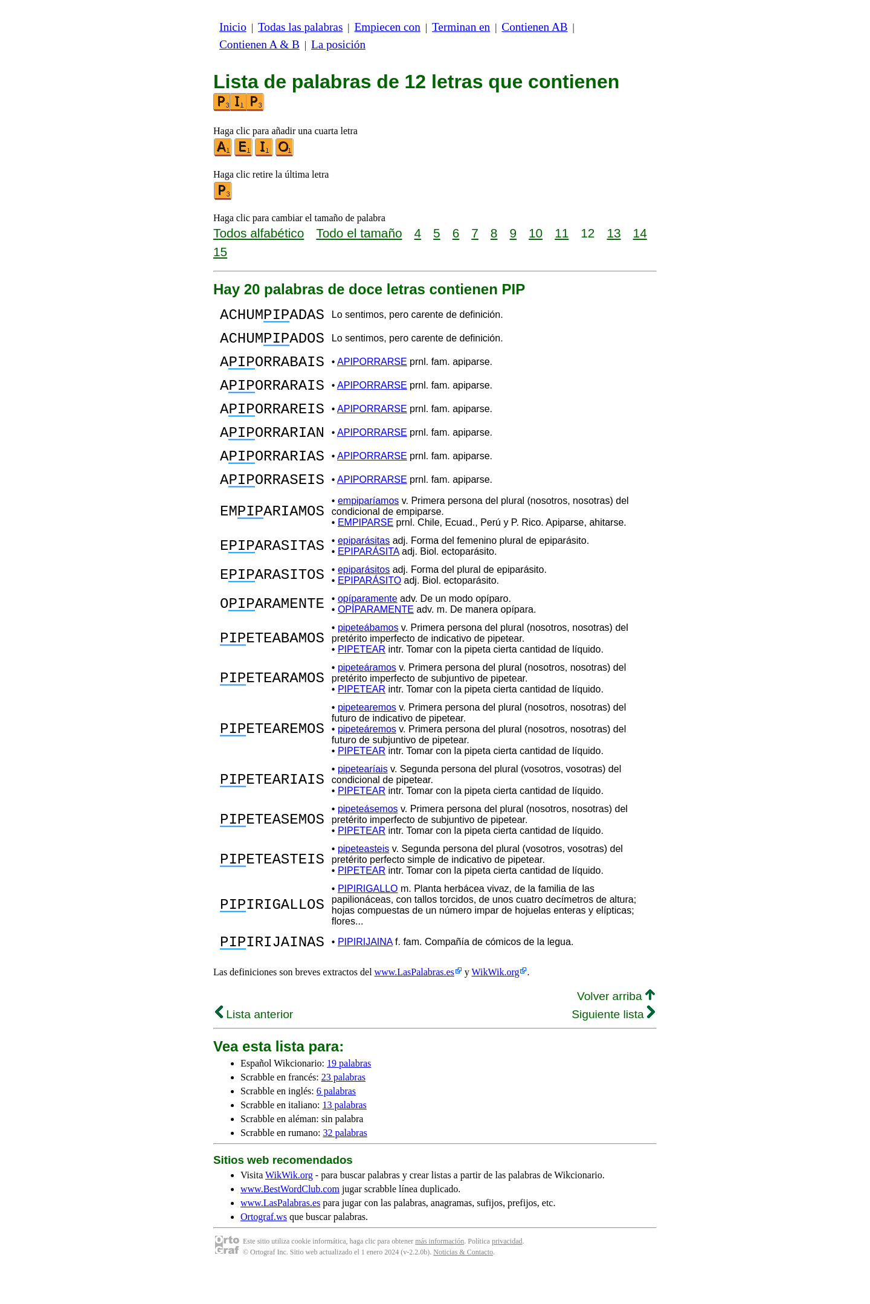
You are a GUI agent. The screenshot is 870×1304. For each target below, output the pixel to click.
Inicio (232, 27)
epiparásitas (364, 569)
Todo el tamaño (359, 233)
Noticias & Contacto (463, 1284)
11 (562, 233)
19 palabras (349, 1096)
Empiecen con (387, 27)
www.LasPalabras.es (414, 1004)
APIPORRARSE (372, 371)
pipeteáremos (367, 758)
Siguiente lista (613, 1047)
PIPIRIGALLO (368, 917)
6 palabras (336, 1123)
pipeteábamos (368, 656)
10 (536, 233)
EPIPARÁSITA (368, 580)
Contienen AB (534, 27)
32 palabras (345, 1165)
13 (613, 233)
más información (439, 1274)
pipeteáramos (367, 696)
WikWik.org (496, 1004)
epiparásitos (364, 598)
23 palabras (343, 1110)
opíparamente (368, 627)
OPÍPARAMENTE (376, 638)
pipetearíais (363, 798)
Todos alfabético (258, 233)
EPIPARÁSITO (369, 609)
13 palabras (345, 1137)
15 (220, 252)
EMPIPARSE (365, 551)
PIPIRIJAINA (365, 972)
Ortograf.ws (263, 1249)
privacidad (507, 1274)
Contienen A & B (259, 44)
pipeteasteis (363, 878)
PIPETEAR (361, 678)
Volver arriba (616, 1028)
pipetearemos (367, 736)
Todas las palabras (300, 27)
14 (640, 233)
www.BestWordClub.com (290, 1221)
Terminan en (461, 27)
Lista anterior (254, 1047)
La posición (338, 44)
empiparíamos (368, 530)
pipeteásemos (368, 838)
